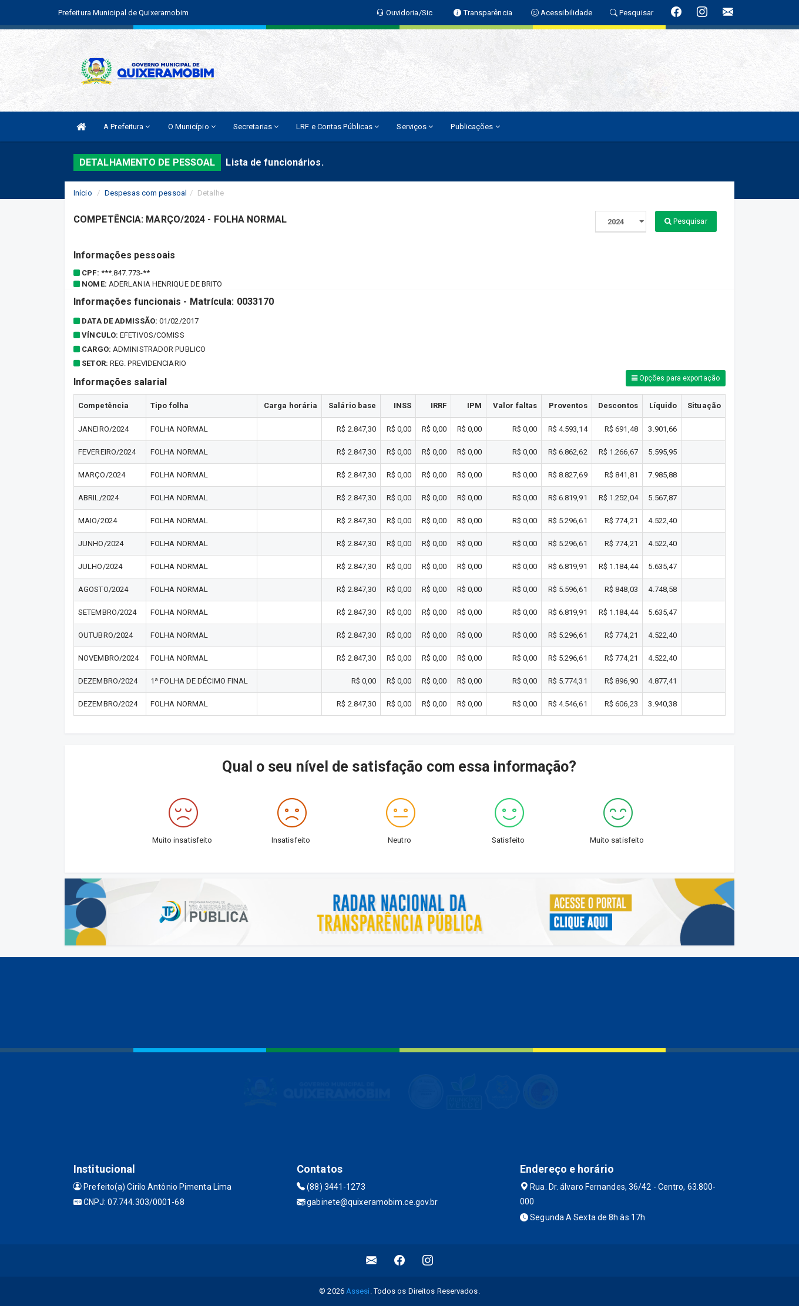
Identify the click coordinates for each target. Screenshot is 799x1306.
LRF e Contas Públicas (337, 126)
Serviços (415, 126)
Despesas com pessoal (146, 193)
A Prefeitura (126, 126)
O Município (192, 126)
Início (82, 193)
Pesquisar (685, 221)
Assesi (358, 1291)
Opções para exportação (676, 378)
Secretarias (255, 126)
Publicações (475, 126)
